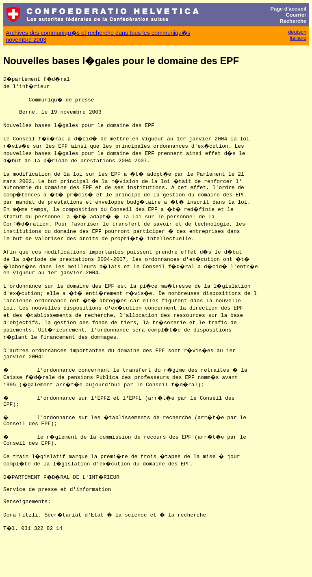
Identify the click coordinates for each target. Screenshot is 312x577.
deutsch (297, 32)
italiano (298, 38)
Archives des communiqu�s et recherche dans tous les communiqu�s (98, 33)
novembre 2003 (26, 40)
